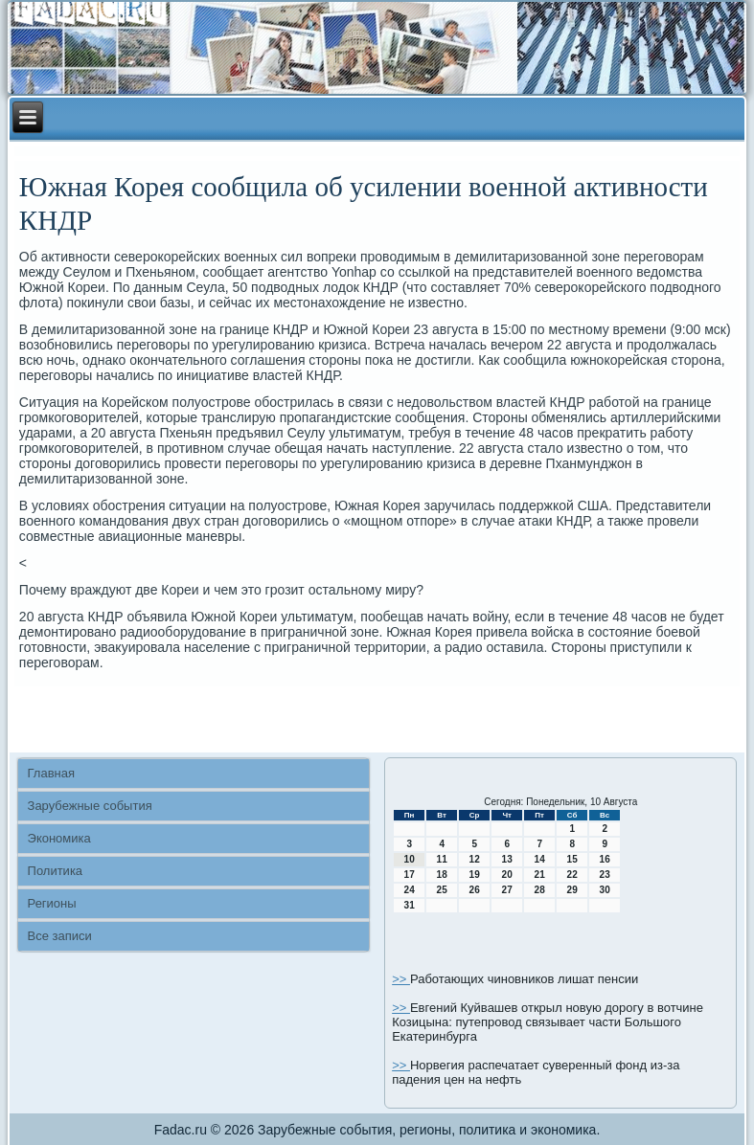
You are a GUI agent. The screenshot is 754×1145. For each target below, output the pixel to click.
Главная (51, 773)
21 (540, 874)
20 (507, 874)
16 (605, 859)
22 (572, 874)
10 (409, 859)
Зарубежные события (90, 805)
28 (540, 890)
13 (507, 859)
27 (507, 890)
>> (401, 979)
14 (540, 859)
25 (442, 890)
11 (442, 859)
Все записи (60, 936)
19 (474, 874)
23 (605, 874)
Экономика (59, 838)
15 (572, 859)
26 (474, 890)
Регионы (52, 903)
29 (572, 890)
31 (409, 905)
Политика (55, 871)
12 (474, 859)
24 (409, 890)
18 (442, 874)
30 (605, 890)
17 (409, 874)
